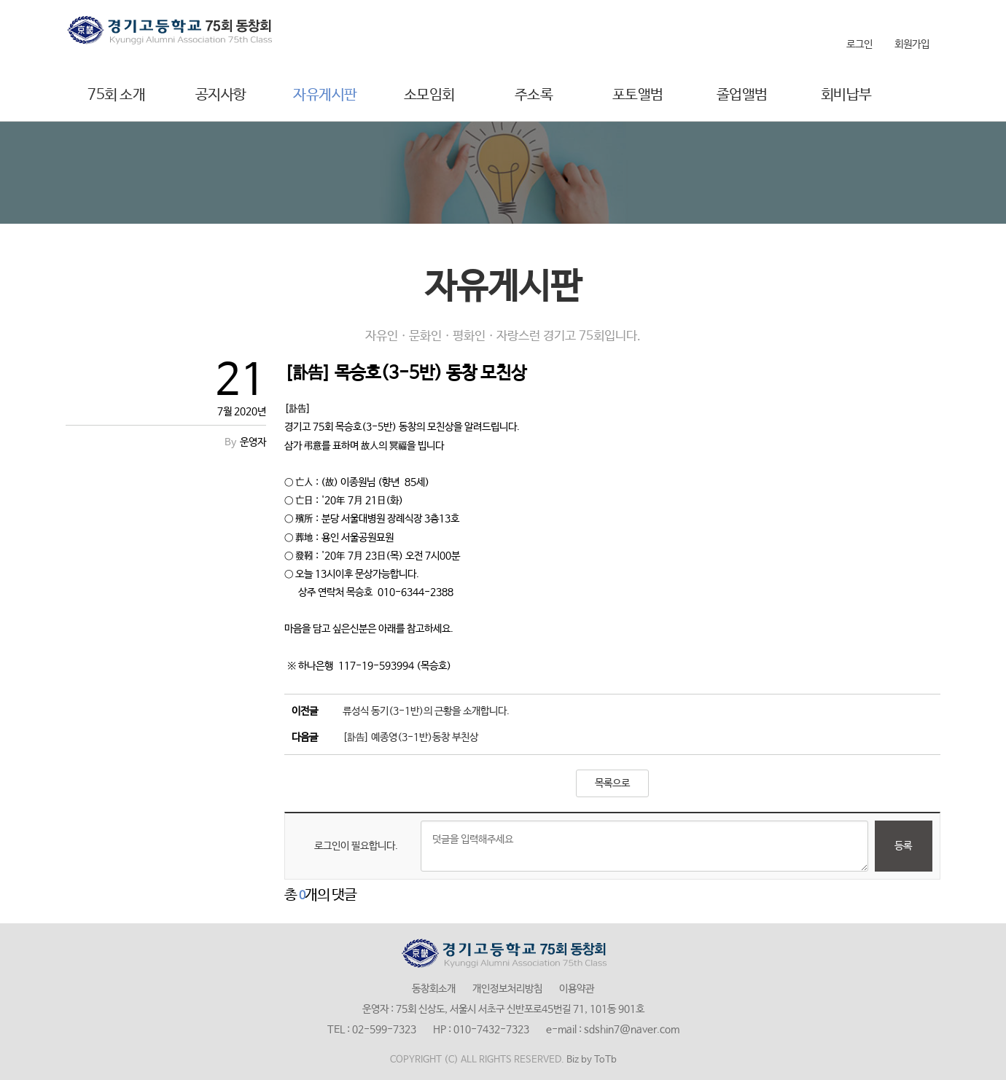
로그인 (859, 44)
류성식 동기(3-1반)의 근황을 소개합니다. (426, 711)
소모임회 (429, 95)
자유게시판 (325, 95)
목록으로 (612, 783)
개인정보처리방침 (507, 989)
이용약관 (576, 989)
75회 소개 (116, 95)
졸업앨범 (742, 95)
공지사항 (220, 95)
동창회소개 (434, 989)
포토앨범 (637, 95)
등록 (903, 846)
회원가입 (911, 44)
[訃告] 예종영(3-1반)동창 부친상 (410, 737)
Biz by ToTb (591, 1059)
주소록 (534, 95)
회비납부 (846, 95)
